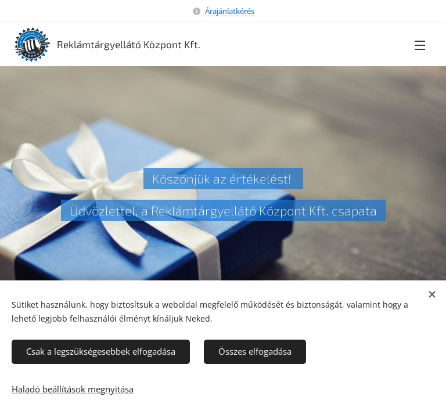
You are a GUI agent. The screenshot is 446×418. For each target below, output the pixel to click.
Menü (420, 45)
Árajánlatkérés (229, 11)
